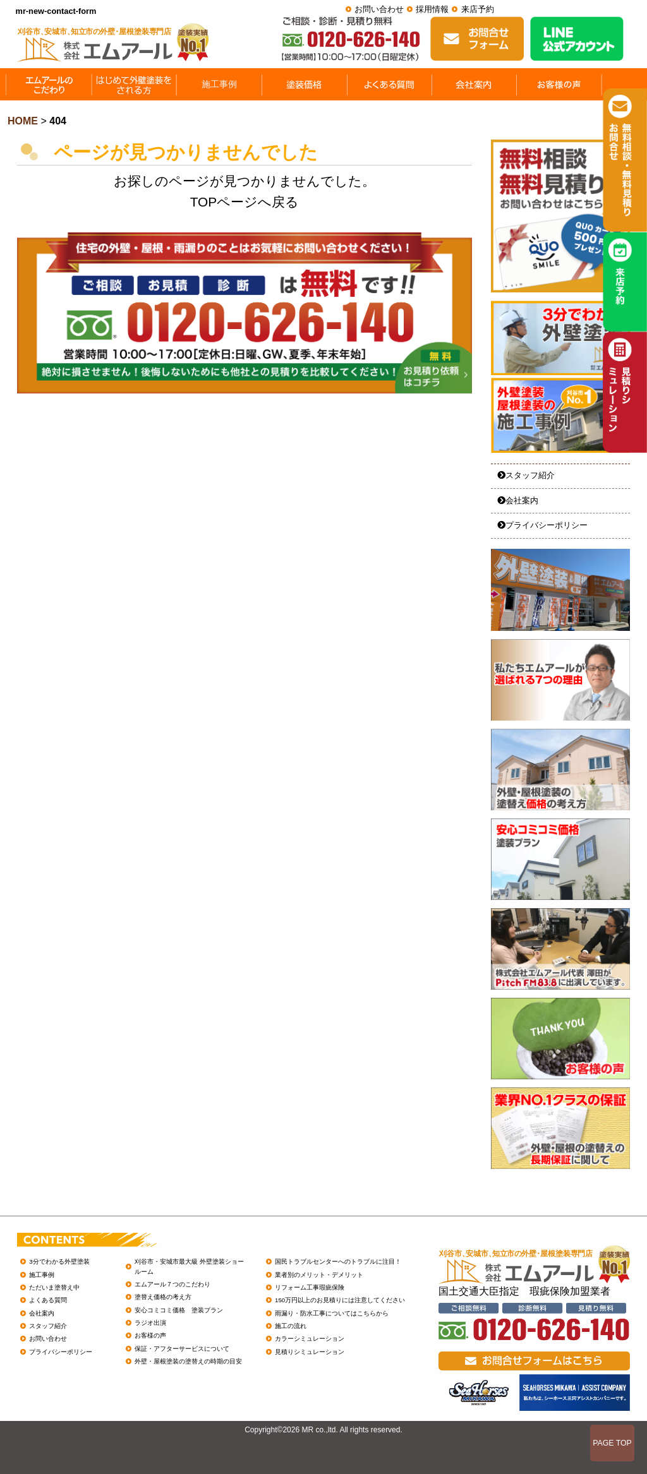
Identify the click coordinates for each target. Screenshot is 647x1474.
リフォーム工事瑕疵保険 (309, 1287)
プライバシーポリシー (542, 525)
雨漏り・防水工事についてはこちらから (332, 1313)
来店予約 (477, 9)
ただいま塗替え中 (54, 1287)
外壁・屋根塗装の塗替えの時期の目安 (188, 1361)
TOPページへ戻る (244, 202)
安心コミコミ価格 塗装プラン (179, 1310)
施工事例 (41, 1274)
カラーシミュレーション (309, 1338)
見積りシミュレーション (309, 1351)
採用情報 (432, 9)
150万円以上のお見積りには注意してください (340, 1300)
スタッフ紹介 (526, 475)
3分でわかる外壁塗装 (59, 1261)
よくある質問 (48, 1300)
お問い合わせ (379, 9)
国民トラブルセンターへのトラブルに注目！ (338, 1261)
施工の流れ (290, 1325)
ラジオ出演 (150, 1322)
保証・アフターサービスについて (182, 1348)
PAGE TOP (612, 1443)
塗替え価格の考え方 (163, 1296)
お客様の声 (150, 1335)
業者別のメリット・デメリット (319, 1274)
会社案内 (517, 500)
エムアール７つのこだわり (172, 1284)
